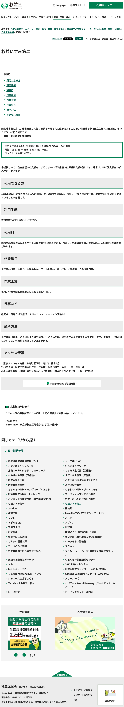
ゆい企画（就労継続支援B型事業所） (84, 529)
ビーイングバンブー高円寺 (79, 584)
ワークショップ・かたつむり (80, 486)
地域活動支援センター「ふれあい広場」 (86, 561)
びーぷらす (14, 584)
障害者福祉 (59, 21)
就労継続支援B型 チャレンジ (24, 486)
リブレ (11, 510)
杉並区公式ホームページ (22, 21)
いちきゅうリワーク (75, 458)
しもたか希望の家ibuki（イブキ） (26, 566)
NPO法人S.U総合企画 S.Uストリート (85, 524)
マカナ (11, 557)
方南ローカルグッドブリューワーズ (26, 463)
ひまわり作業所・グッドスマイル (82, 482)
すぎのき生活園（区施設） (79, 467)
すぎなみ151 (14, 515)
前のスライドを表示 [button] (16, 647)
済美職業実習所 (16, 477)
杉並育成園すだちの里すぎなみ (24, 543)
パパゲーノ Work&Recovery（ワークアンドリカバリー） (90, 577)
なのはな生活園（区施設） (22, 467)
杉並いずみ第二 (73, 496)
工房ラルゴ (14, 519)
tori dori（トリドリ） (19, 561)
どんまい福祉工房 (17, 534)
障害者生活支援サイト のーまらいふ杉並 (86, 21)
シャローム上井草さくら (21, 571)
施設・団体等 (114, 21)
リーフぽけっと (73, 453)
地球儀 (68, 519)
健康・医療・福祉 (44, 21)
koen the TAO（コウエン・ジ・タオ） (85, 505)
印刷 (80, 31)
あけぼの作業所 (73, 477)
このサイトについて (83, 687)
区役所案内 (110, 693)
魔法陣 (68, 500)
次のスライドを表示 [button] (24, 647)
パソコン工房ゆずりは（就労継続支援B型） (31, 491)
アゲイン (69, 515)
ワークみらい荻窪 (17, 538)
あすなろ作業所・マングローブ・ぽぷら (29, 482)
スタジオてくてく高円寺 (20, 458)
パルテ (68, 510)
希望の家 (12, 505)
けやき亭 (12, 524)
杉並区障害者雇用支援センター (24, 453)
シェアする (57, 31)
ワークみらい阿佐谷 (75, 534)
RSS (76, 692)
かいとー (12, 500)
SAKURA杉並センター (76, 557)
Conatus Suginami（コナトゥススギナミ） (87, 566)
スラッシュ (71, 538)
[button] (59, 5)
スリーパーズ (72, 571)
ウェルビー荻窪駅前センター (80, 552)
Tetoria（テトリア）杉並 (21, 575)
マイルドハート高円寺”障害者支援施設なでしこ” (89, 545)
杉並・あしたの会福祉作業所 (80, 491)
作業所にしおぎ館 (17, 529)
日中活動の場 (7, 24)
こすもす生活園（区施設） (79, 463)
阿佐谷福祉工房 (16, 472)
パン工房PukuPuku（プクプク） (82, 472)
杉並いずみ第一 (16, 496)
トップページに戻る (83, 682)
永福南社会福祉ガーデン (21, 552)
